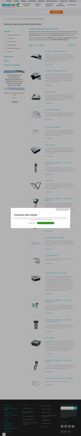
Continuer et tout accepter (46, 223)
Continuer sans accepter (62, 209)
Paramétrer (31, 223)
